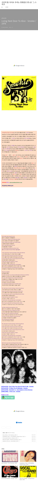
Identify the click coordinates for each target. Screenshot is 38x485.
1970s (4, 432)
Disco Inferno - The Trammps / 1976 (9, 434)
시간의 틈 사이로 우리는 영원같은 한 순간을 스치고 (19, 2)
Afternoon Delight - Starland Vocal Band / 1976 (12, 439)
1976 (6, 432)
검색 (33, 2)
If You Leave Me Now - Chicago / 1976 (10, 437)
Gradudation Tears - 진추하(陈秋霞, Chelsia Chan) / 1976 (14, 436)
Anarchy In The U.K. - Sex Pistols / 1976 (10, 441)
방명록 (6, 7)
